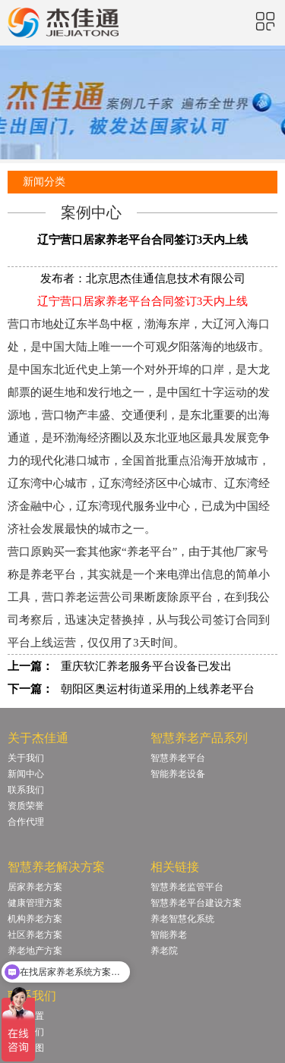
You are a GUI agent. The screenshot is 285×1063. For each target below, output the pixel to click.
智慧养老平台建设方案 (196, 903)
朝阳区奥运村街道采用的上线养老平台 (158, 689)
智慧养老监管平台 (186, 887)
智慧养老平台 (177, 758)
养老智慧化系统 (182, 919)
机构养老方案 (35, 919)
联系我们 (26, 790)
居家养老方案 (35, 887)
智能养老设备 (177, 774)
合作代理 (26, 821)
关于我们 (26, 758)
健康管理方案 (35, 903)
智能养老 (168, 934)
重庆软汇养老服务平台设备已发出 (146, 666)
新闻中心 (26, 774)
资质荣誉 (26, 805)
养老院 (164, 950)
